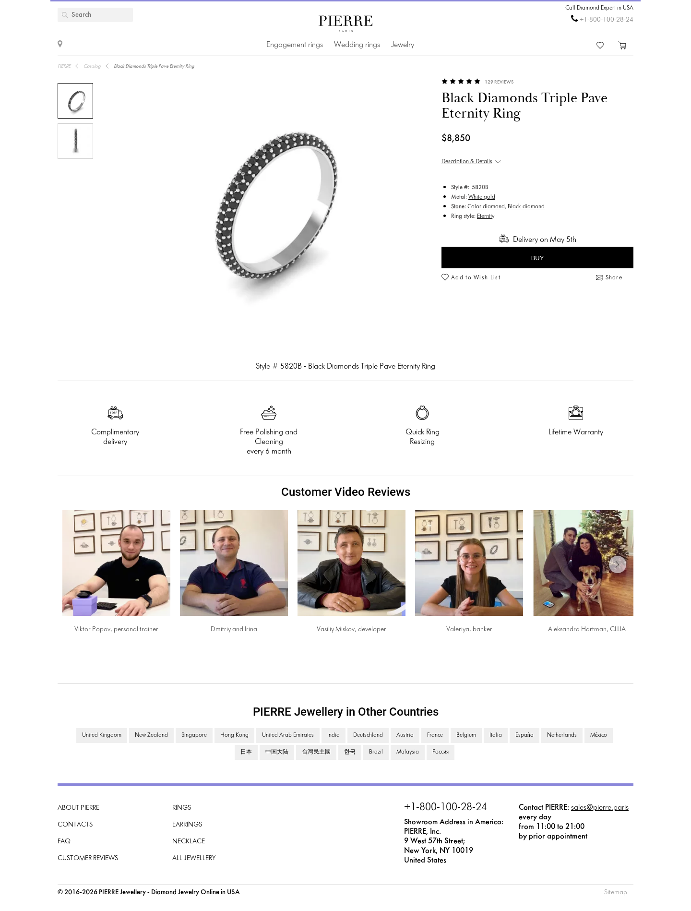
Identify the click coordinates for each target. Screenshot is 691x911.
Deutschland (368, 735)
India (333, 735)
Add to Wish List (475, 278)
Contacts (75, 825)
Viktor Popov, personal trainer (116, 629)
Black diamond (526, 207)
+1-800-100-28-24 (606, 20)
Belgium (466, 735)
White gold (481, 197)
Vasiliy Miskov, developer (351, 629)
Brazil (376, 752)
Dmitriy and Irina (234, 629)
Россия (440, 752)
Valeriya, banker (469, 629)
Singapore (194, 735)
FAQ (64, 842)
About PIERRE (78, 808)
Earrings (187, 825)
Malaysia (407, 752)
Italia (495, 735)
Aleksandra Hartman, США (587, 629)
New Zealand (151, 735)
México (598, 735)
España (524, 735)
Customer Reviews (88, 858)
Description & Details (466, 162)
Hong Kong (234, 735)
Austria (405, 735)
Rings (181, 808)
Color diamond (486, 207)
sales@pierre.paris (600, 807)
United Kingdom (101, 735)
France (435, 735)
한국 (350, 752)
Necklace (188, 842)
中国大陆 (276, 752)
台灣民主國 (316, 752)
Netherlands (562, 735)
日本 (246, 752)
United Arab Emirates (288, 735)
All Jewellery (193, 858)
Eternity (485, 216)
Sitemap (615, 892)
